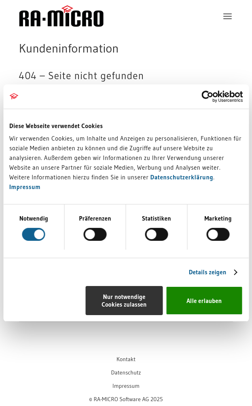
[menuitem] (227, 16)
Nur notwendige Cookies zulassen (124, 300)
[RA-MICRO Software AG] (105, 33)
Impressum (24, 187)
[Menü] (227, 16)
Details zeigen (208, 272)
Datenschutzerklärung (181, 177)
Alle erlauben (204, 301)
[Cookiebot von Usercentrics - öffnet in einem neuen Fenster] (207, 96)
